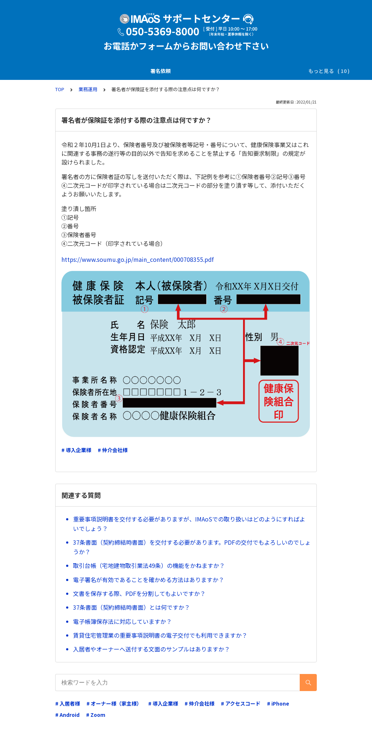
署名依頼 (51, 70)
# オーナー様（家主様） (114, 703)
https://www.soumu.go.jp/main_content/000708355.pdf (137, 259)
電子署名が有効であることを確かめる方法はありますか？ (148, 579)
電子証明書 (269, 70)
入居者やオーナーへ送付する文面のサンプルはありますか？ (151, 649)
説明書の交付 (87, 70)
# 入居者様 (67, 703)
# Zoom (95, 714)
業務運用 (236, 70)
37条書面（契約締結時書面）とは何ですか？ (131, 607)
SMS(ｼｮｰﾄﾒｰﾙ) (129, 70)
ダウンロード (201, 70)
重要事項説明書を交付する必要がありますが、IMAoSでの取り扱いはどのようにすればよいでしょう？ (189, 524)
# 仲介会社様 (113, 450)
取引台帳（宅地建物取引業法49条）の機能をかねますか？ (149, 565)
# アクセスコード (240, 703)
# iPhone (278, 703)
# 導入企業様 (76, 450)
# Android (67, 714)
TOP (59, 89)
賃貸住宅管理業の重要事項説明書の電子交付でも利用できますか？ (160, 635)
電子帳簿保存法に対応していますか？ (122, 621)
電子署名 (165, 70)
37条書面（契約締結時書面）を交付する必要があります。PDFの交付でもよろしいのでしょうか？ (192, 547)
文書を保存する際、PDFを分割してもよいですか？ (139, 593)
